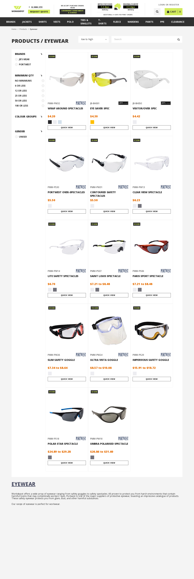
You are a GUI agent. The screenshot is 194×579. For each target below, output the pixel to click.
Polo (70, 21)
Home (14, 29)
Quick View (67, 127)
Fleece (117, 21)
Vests (56, 21)
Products (23, 29)
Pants (149, 21)
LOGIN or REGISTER (169, 5)
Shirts (43, 21)
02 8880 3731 (37, 7)
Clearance (177, 21)
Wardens (133, 21)
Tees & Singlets (85, 22)
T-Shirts (102, 22)
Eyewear (33, 29)
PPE (162, 21)
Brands (11, 21)
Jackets (27, 21)
